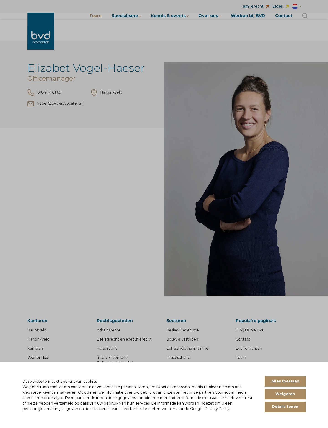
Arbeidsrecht (108, 330)
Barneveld (36, 330)
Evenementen (249, 348)
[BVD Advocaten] (40, 31)
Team (241, 357)
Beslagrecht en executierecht (124, 339)
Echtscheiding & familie (187, 348)
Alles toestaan (285, 381)
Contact (243, 339)
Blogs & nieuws (249, 330)
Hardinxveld (38, 339)
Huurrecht (107, 348)
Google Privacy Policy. (210, 409)
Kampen (35, 348)
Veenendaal (38, 357)
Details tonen (285, 407)
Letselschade (178, 357)
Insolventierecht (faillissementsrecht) (115, 360)
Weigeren (285, 394)
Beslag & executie (182, 330)
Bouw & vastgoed (182, 339)
